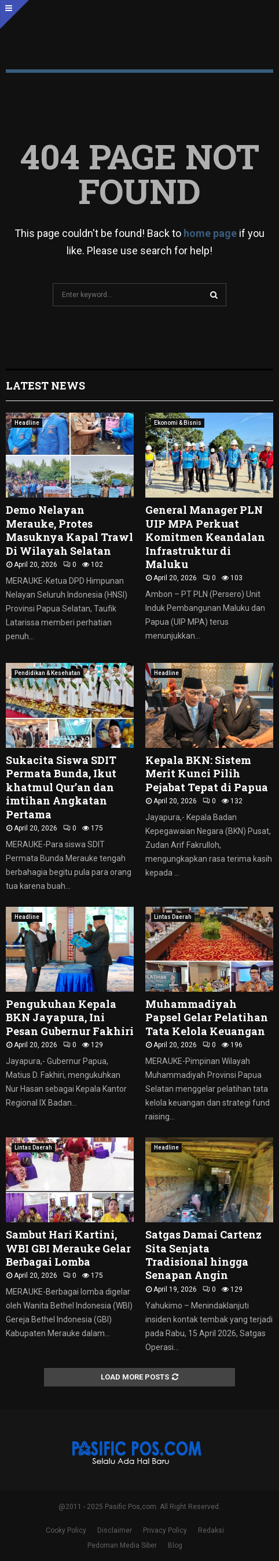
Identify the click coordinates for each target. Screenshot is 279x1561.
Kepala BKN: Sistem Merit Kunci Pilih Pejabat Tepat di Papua (206, 773)
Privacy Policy (165, 1530)
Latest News (45, 385)
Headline (26, 423)
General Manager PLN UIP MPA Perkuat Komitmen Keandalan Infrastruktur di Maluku (205, 537)
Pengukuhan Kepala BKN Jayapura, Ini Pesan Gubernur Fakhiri (70, 1017)
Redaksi (211, 1530)
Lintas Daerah (173, 917)
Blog (175, 1545)
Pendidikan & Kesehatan (47, 673)
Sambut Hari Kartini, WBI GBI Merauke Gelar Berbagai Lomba (68, 1248)
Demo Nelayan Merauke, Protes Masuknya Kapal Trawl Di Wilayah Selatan (69, 530)
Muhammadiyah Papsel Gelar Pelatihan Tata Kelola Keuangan (206, 1017)
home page (210, 233)
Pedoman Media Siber (122, 1545)
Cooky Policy (66, 1530)
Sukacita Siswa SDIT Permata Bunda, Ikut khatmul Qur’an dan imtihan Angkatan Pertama (61, 787)
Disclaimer (114, 1530)
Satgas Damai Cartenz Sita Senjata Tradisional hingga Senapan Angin (203, 1255)
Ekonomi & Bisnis (177, 423)
